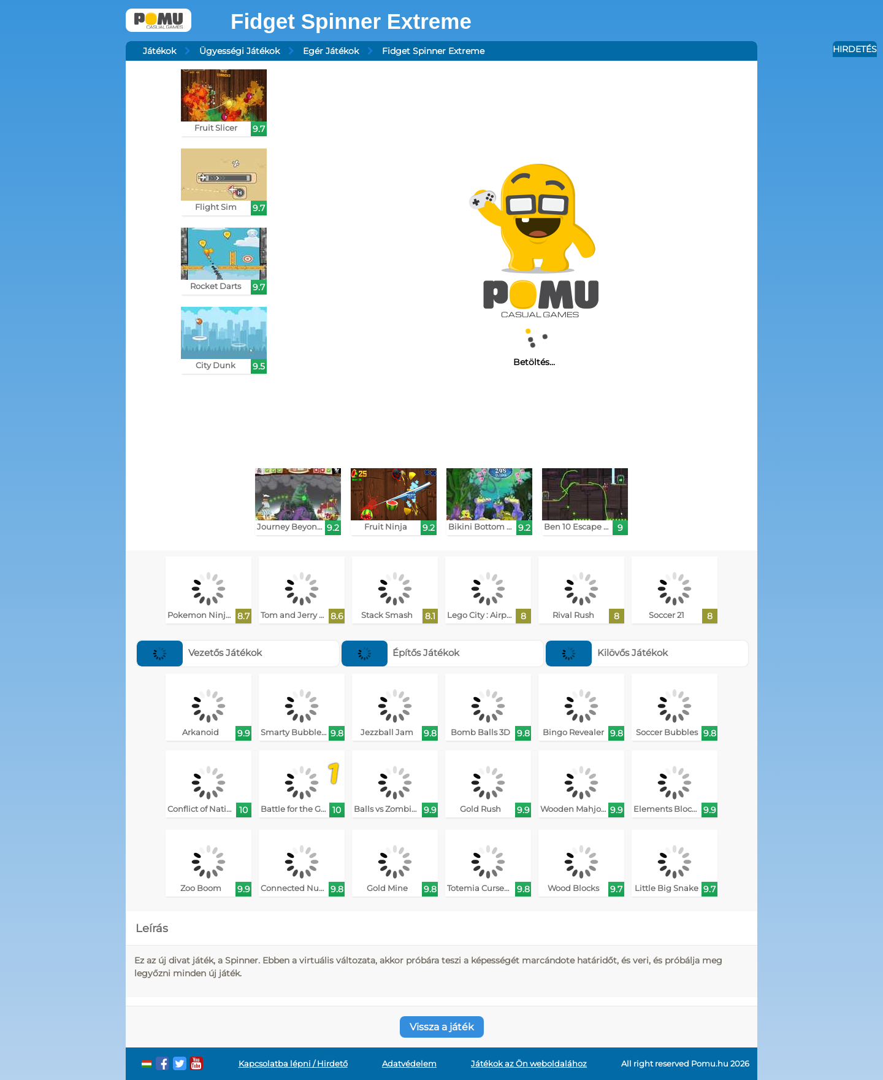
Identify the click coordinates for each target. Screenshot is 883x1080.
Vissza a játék (442, 1027)
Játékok (159, 50)
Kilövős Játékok (607, 652)
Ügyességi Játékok (239, 50)
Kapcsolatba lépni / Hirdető (293, 1063)
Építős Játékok (401, 652)
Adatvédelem (409, 1063)
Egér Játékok (331, 50)
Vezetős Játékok (199, 652)
